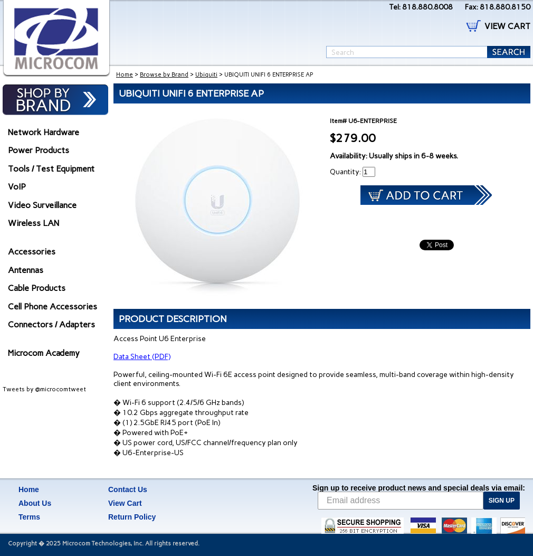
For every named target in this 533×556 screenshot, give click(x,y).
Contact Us (127, 489)
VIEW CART (507, 26)
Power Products (38, 150)
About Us (34, 503)
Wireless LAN (33, 223)
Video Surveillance (42, 205)
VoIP (17, 187)
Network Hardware (43, 132)
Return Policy (132, 517)
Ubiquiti (206, 74)
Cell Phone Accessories (52, 306)
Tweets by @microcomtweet (44, 389)
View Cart (125, 503)
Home (124, 74)
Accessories (31, 252)
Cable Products (36, 288)
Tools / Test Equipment (51, 169)
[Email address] (400, 501)
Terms (29, 517)
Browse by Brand (164, 74)
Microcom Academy (44, 353)
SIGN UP (502, 500)
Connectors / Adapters (51, 324)
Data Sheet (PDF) (141, 356)
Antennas (25, 270)
